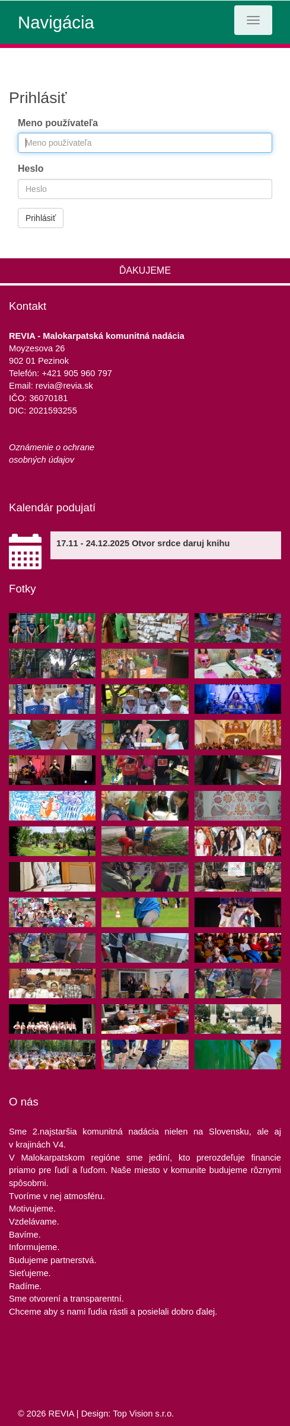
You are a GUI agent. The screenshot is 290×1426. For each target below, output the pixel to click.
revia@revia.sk (64, 385)
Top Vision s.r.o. (143, 1413)
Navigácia (56, 22)
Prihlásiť (41, 218)
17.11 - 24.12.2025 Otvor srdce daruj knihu (143, 543)
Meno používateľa (58, 123)
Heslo (31, 169)
